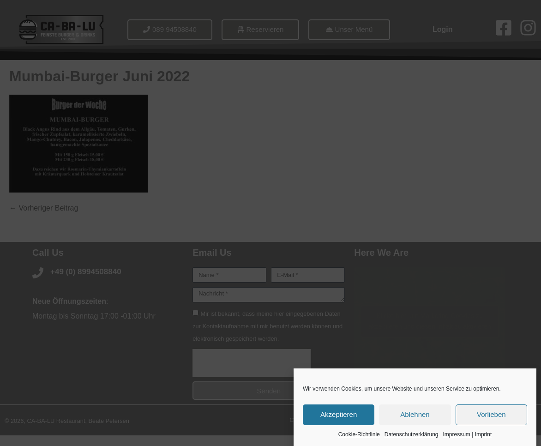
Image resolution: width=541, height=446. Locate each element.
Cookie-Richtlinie (359, 435)
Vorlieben (491, 415)
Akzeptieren (338, 415)
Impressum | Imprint (467, 435)
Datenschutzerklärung (412, 435)
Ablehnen (414, 415)
